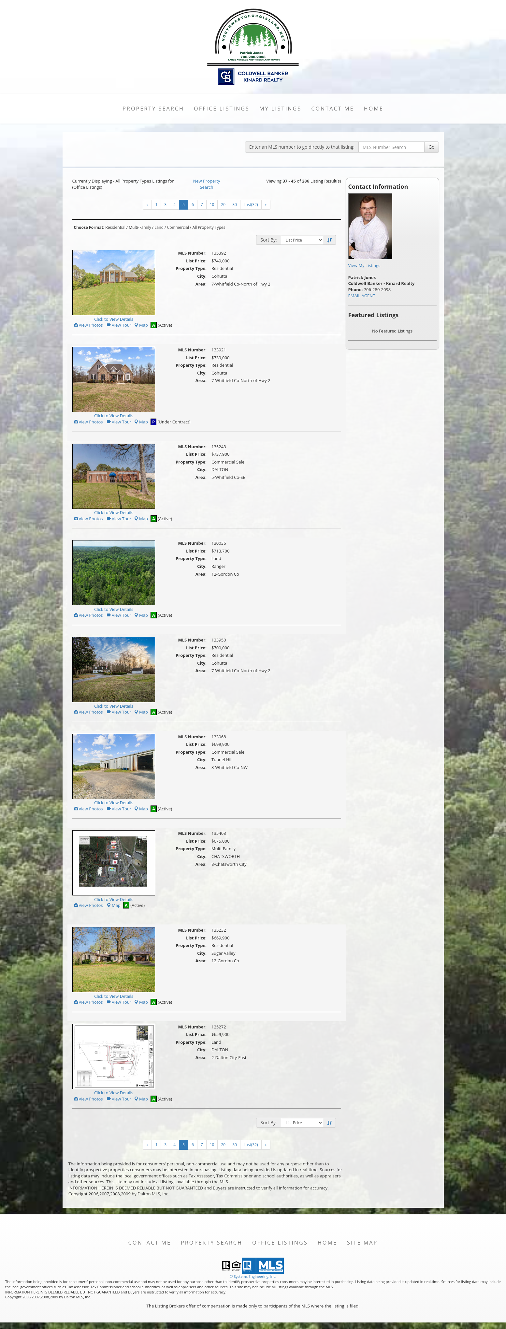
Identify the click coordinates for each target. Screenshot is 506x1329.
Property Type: (191, 268)
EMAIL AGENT (361, 296)
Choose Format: (89, 227)
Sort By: (268, 240)
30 (234, 204)
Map (141, 325)
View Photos (88, 325)
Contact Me (332, 108)
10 (212, 204)
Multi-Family (140, 227)
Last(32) (251, 204)
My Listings (280, 108)
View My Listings (364, 265)
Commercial (178, 227)
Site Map (362, 1242)
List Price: (196, 261)
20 (223, 204)
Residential (115, 227)
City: (202, 276)
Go (431, 147)
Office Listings (222, 108)
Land (159, 227)
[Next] (147, 205)
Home (373, 108)
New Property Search (206, 184)
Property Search (153, 108)
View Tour (118, 325)
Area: (201, 284)
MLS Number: (192, 253)
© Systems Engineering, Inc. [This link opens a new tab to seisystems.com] (253, 1276)
